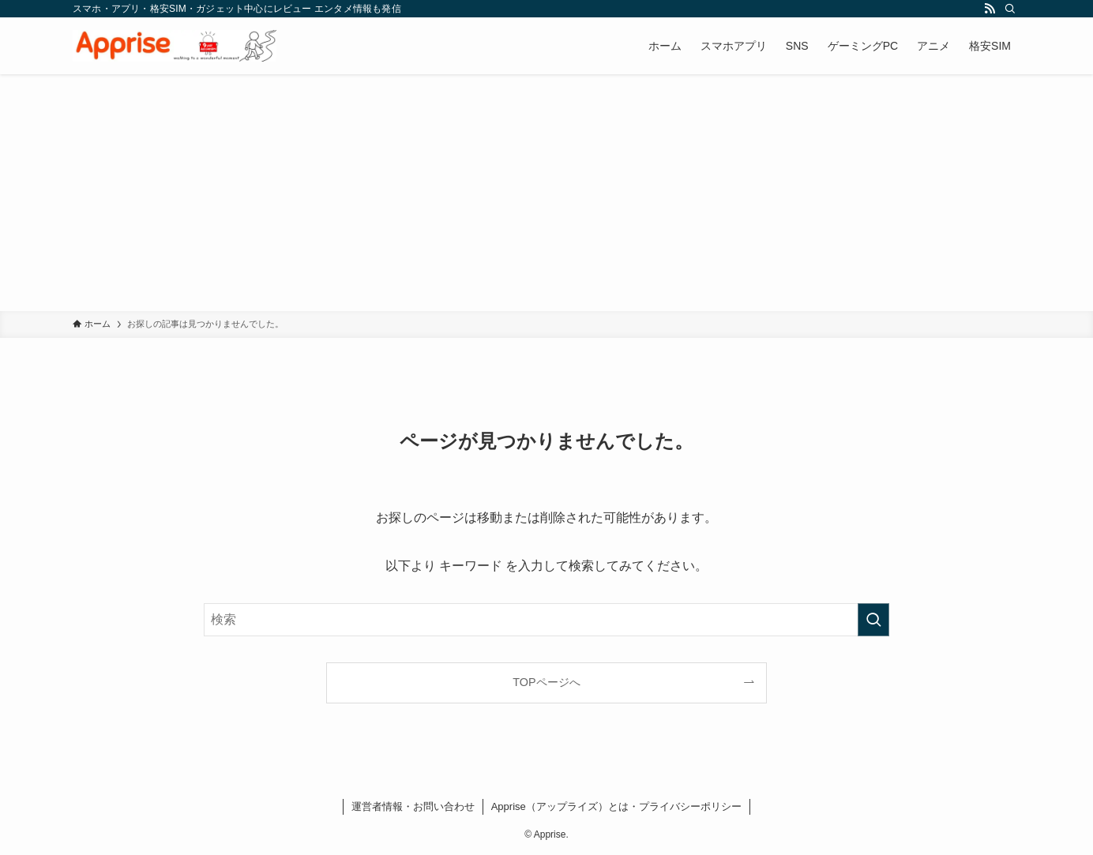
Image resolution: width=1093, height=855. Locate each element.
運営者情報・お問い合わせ (413, 806)
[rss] (989, 8)
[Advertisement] (546, 192)
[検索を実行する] (873, 619)
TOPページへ (546, 682)
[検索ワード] (546, 619)
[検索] (1010, 8)
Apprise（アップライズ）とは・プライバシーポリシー (616, 806)
